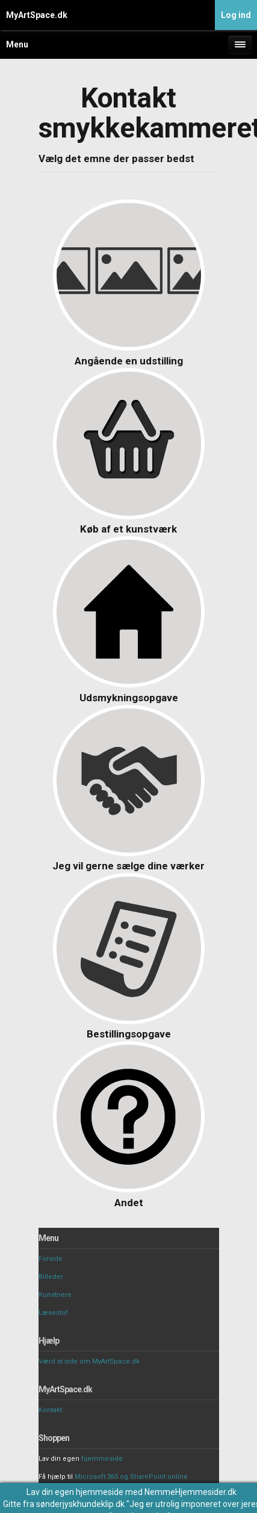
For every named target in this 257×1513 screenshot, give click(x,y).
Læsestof (53, 1313)
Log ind (236, 15)
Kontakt (50, 1410)
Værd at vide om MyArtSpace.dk (89, 1361)
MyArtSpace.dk (36, 15)
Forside (51, 1259)
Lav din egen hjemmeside (74, 1492)
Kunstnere (55, 1295)
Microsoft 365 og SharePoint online (131, 1477)
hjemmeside (102, 1459)
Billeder (51, 1277)
